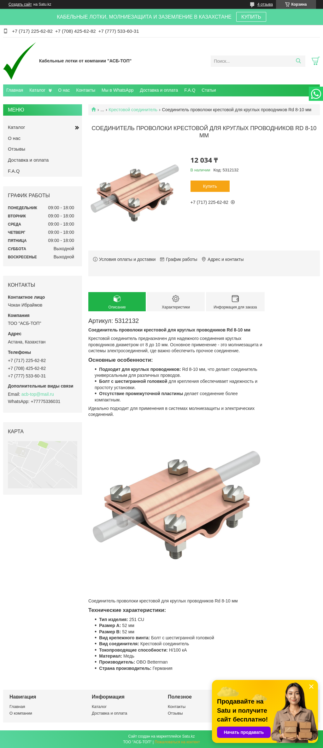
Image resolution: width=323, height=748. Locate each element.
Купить (210, 186)
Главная (14, 90)
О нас (64, 90)
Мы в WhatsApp (118, 90)
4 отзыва (265, 4)
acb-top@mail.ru (37, 394)
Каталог (37, 90)
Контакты (85, 90)
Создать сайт (20, 4)
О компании (20, 713)
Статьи (209, 90)
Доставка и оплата (159, 90)
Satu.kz (188, 736)
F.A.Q (189, 90)
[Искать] (298, 61)
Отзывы (16, 149)
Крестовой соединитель (133, 109)
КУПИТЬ (251, 17)
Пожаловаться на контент (177, 742)
